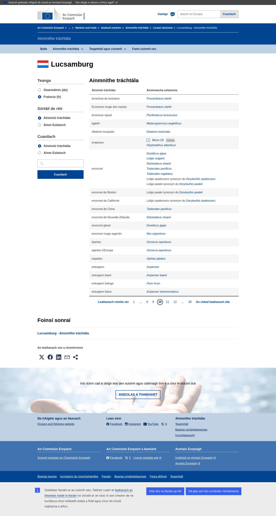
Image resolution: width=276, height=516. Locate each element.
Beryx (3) (158, 140)
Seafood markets (111, 27)
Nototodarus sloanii (158, 163)
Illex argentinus (156, 233)
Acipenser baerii (156, 275)
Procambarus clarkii (158, 98)
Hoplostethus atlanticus (161, 145)
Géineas (170, 140)
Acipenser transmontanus (162, 291)
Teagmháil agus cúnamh (105, 48)
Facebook (114, 457)
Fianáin (106, 476)
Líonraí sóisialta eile (145, 457)
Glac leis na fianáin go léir (165, 491)
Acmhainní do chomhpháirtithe (79, 476)
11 (168, 301)
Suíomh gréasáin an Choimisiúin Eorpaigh (63, 457)
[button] (41, 357)
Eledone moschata (158, 131)
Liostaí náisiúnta (162, 27)
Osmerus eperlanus (158, 242)
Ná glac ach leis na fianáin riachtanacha (214, 491)
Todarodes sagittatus (159, 173)
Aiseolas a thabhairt (138, 394)
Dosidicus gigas (156, 153)
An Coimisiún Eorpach (50, 27)
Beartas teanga (47, 476)
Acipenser (152, 266)
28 (190, 301)
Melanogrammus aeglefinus (163, 123)
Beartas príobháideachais (191, 429)
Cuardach (229, 14)
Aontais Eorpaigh (186, 463)
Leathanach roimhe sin (113, 301)
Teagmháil (181, 424)
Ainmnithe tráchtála (137, 27)
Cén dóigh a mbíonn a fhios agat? (96, 2)
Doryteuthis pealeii (190, 184)
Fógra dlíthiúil (158, 476)
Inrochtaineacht (185, 435)
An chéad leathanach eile (213, 301)
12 (176, 301)
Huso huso (153, 283)
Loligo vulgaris (155, 158)
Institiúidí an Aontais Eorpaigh (194, 457)
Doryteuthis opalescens (200, 178)
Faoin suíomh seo (144, 48)
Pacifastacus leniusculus (161, 115)
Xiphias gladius (156, 258)
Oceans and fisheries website (55, 424)
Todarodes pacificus (159, 168)
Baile (43, 48)
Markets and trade (86, 27)
